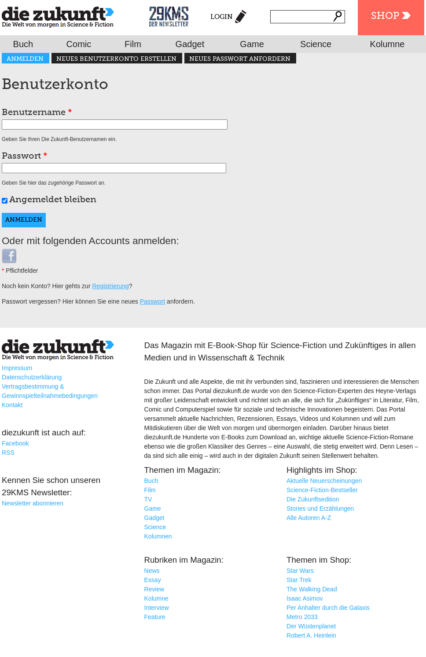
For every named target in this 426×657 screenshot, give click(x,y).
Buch (23, 44)
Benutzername (37, 112)
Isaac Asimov (304, 598)
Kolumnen (158, 536)
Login (221, 17)
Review (154, 589)
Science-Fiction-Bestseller (322, 490)
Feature (154, 616)
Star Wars (300, 570)
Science (315, 44)
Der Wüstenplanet (311, 626)
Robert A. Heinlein (311, 635)
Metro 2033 (302, 616)
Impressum (17, 367)
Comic (79, 44)
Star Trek (299, 579)
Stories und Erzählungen (320, 508)
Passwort (25, 156)
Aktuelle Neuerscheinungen (324, 480)
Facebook (15, 443)
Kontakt (12, 404)
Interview (156, 607)
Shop (385, 16)
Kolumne (387, 44)
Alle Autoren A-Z (308, 517)
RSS (8, 452)
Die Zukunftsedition (312, 499)
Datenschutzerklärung (32, 377)
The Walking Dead (311, 589)
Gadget (190, 44)
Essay (152, 579)
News (152, 570)
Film (133, 44)
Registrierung (110, 286)
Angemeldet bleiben (52, 200)
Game (252, 44)
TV (148, 499)
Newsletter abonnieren (32, 503)
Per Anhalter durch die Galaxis (328, 607)
